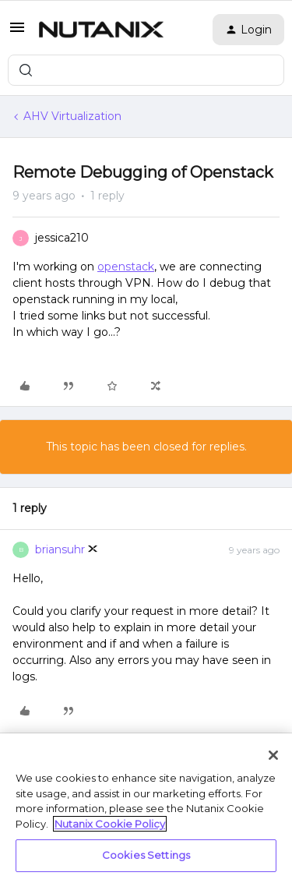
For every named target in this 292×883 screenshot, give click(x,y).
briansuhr (60, 549)
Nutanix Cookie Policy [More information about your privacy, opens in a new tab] (110, 824)
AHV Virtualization (72, 116)
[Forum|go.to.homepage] (101, 29)
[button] (17, 33)
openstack (125, 267)
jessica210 (62, 238)
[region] (146, 808)
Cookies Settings (146, 855)
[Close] (273, 755)
